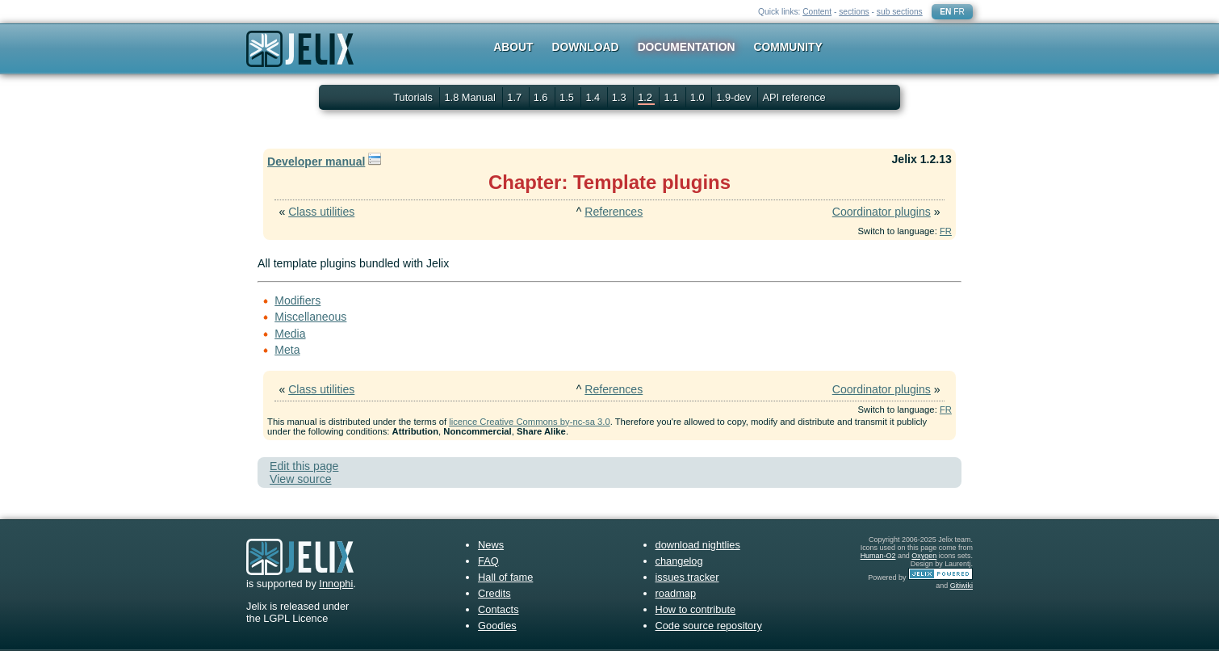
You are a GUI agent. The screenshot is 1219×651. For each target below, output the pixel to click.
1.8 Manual (471, 97)
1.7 (515, 97)
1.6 (542, 97)
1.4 (593, 97)
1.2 (646, 97)
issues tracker (687, 577)
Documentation (686, 46)
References (613, 211)
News (491, 545)
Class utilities (321, 211)
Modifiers (297, 300)
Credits (494, 593)
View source (300, 478)
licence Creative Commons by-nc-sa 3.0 (529, 421)
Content (817, 11)
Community (788, 46)
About (513, 46)
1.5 (567, 97)
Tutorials (413, 97)
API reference (793, 97)
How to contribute (696, 609)
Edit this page (304, 466)
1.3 (620, 97)
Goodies (497, 626)
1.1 (672, 97)
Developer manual (316, 161)
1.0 (698, 97)
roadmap (676, 593)
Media (289, 333)
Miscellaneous (310, 316)
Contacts (498, 609)
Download (585, 46)
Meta (287, 349)
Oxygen (923, 556)
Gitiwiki (961, 586)
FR (959, 11)
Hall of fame (505, 577)
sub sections (900, 11)
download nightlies (698, 545)
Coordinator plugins (881, 211)
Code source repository (709, 626)
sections (854, 11)
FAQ (488, 561)
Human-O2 (878, 556)
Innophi (336, 584)
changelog (679, 561)
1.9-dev (734, 97)
